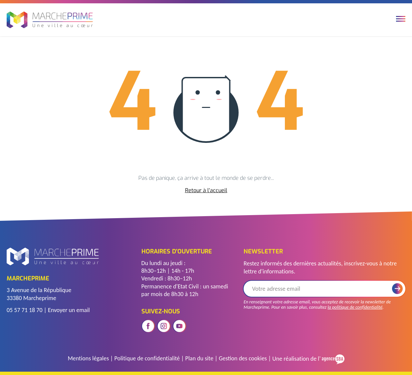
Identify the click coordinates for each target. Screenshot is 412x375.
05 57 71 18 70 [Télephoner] (25, 310)
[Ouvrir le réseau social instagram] (163, 326)
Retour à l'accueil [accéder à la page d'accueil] (206, 190)
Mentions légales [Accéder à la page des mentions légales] (88, 358)
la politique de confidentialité (354, 307)
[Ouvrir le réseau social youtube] (179, 326)
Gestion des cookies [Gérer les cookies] (243, 358)
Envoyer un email (69, 310)
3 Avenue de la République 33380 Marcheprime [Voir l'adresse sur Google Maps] (39, 293)
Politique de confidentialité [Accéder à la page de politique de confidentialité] (147, 358)
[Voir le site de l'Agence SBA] (332, 358)
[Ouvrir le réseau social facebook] (148, 326)
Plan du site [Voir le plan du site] (199, 358)
